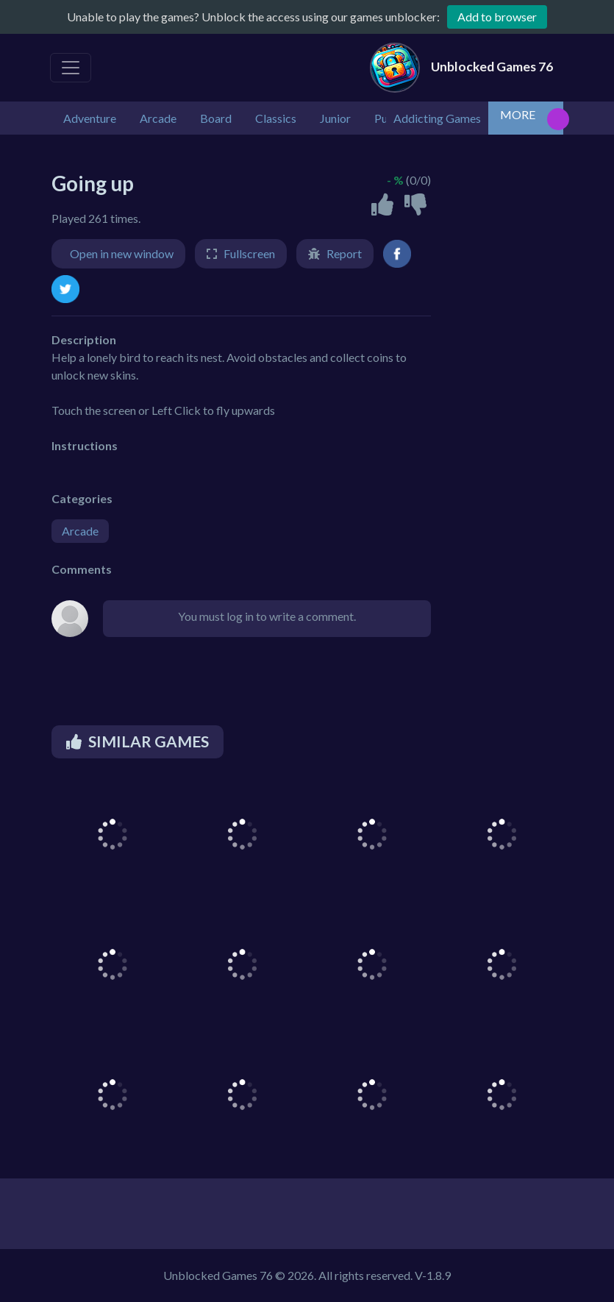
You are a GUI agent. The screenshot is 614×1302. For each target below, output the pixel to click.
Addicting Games (437, 118)
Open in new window (122, 253)
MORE (517, 114)
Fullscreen (249, 253)
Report (344, 253)
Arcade (80, 531)
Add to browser (497, 17)
